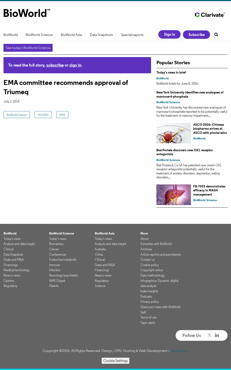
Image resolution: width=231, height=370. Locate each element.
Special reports (132, 34)
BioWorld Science (39, 34)
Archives (146, 249)
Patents (54, 286)
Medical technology (16, 270)
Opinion (8, 281)
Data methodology (152, 275)
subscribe (55, 65)
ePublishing (179, 350)
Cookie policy (149, 265)
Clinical (8, 249)
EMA (62, 114)
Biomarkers (56, 244)
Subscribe (197, 34)
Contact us (147, 259)
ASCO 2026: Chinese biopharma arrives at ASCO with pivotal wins (210, 128)
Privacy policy (149, 301)
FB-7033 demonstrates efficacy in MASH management (209, 190)
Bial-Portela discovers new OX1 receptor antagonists (184, 152)
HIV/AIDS (43, 114)
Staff (143, 312)
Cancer (54, 249)
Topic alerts (147, 323)
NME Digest (57, 281)
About (144, 239)
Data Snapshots (101, 34)
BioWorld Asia (71, 34)
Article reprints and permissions (160, 254)
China (99, 254)
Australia (100, 249)
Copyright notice (151, 270)
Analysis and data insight (19, 244)
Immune (54, 265)
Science (100, 286)
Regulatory (10, 286)
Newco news (11, 275)
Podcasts (146, 296)
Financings (10, 265)
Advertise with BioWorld (156, 244)
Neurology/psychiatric (63, 275)
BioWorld (10, 34)
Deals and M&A (13, 259)
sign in (75, 65)
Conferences (57, 254)
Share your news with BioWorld (160, 307)
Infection (54, 270)
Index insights (149, 291)
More (144, 233)
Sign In (169, 34)
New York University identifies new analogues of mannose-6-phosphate (190, 94)
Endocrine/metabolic (63, 259)
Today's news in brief (171, 72)
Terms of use (148, 317)
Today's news (12, 239)
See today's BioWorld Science (28, 47)
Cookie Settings (115, 360)
